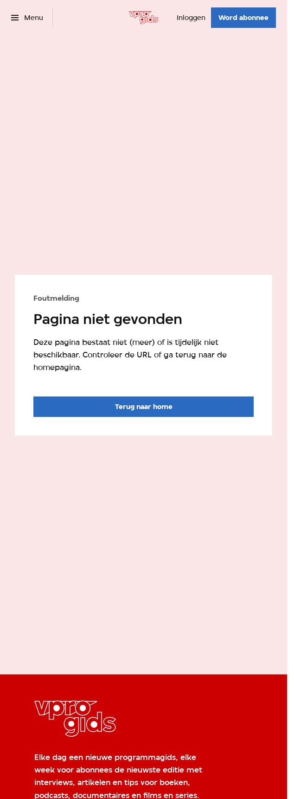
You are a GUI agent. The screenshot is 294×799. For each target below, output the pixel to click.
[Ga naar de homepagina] (143, 406)
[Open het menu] (27, 17)
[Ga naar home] (143, 17)
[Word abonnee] (243, 17)
